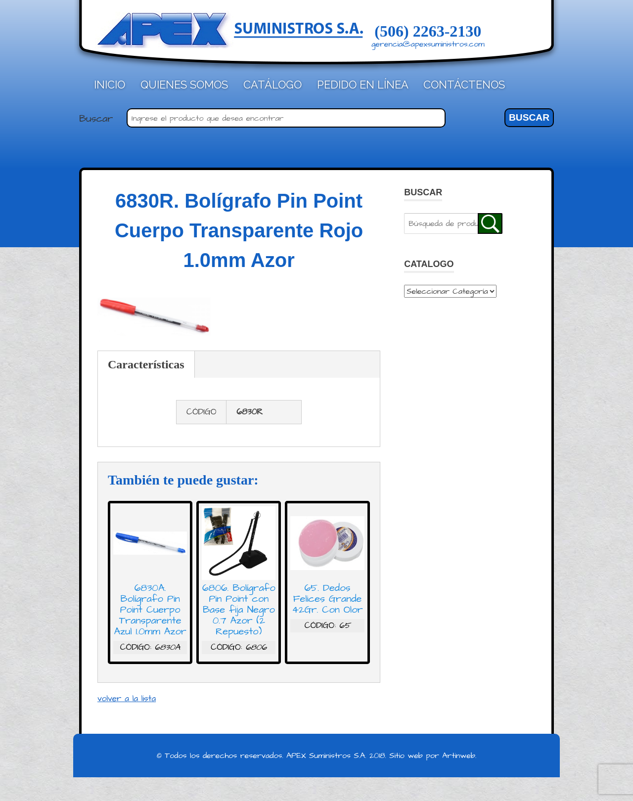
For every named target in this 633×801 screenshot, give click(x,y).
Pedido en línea (362, 84)
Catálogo (272, 84)
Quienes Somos (184, 84)
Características (146, 364)
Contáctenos (464, 84)
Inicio (109, 84)
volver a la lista (126, 699)
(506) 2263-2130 (427, 31)
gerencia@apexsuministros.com (428, 44)
